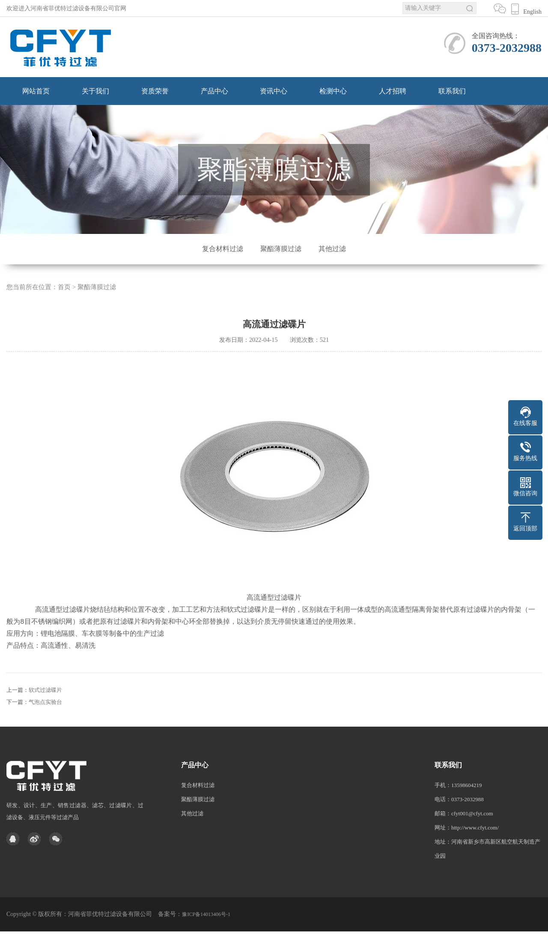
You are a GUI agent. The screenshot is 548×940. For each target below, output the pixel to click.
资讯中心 (273, 91)
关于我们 (95, 91)
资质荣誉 (155, 91)
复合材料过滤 (222, 248)
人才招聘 (392, 91)
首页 (64, 298)
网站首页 (36, 91)
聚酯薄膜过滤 (280, 248)
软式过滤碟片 (45, 701)
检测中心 (333, 91)
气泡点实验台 (45, 712)
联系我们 (452, 91)
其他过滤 (332, 248)
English (530, 12)
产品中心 (214, 91)
